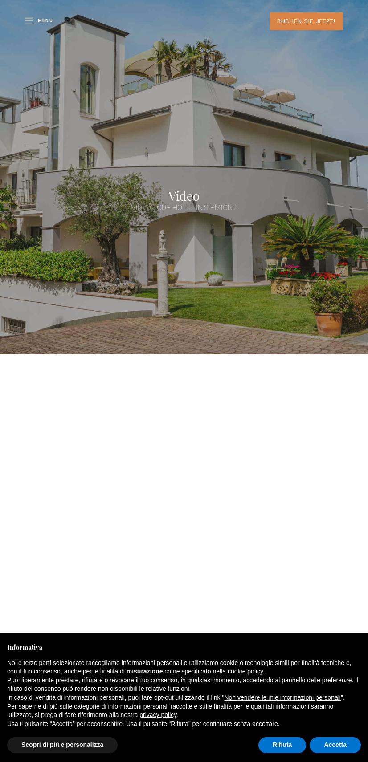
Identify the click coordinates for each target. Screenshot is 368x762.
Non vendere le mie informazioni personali (282, 697)
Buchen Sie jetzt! (306, 21)
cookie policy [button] (245, 671)
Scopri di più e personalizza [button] (62, 744)
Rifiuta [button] (282, 744)
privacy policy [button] (157, 714)
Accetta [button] (335, 744)
